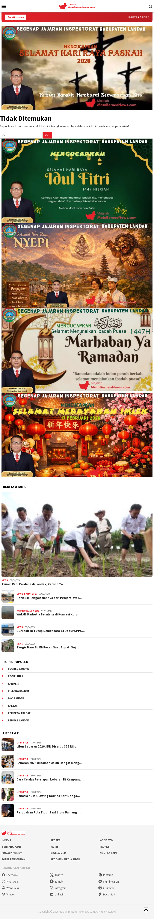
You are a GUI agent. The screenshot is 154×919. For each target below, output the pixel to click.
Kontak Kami (108, 853)
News (5, 580)
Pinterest (105, 875)
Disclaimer (58, 853)
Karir (54, 847)
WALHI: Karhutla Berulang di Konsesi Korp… (49, 614)
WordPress (10, 888)
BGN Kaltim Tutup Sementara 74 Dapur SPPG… (51, 631)
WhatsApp (10, 881)
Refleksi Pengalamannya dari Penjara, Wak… (49, 598)
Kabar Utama (24, 610)
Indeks (6, 840)
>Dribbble (106, 888)
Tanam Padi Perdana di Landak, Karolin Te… (34, 584)
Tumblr (56, 881)
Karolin (13, 683)
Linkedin (57, 894)
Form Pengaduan (14, 859)
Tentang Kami (11, 847)
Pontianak (30, 594)
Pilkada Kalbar (18, 691)
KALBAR (13, 705)
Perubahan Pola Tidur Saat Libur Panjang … (49, 812)
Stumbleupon (108, 881)
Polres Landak (18, 669)
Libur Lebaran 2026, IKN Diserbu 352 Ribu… (48, 746)
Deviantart (106, 894)
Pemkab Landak (18, 720)
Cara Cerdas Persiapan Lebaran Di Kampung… (50, 779)
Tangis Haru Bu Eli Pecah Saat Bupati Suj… (48, 647)
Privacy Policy (12, 853)
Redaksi (55, 840)
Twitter (56, 875)
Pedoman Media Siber (65, 859)
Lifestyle (22, 742)
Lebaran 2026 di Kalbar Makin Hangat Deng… (49, 763)
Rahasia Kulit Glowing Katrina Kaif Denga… (48, 796)
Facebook (10, 875)
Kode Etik (106, 840)
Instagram (58, 888)
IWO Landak (16, 698)
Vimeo (8, 894)
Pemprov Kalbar (19, 713)
